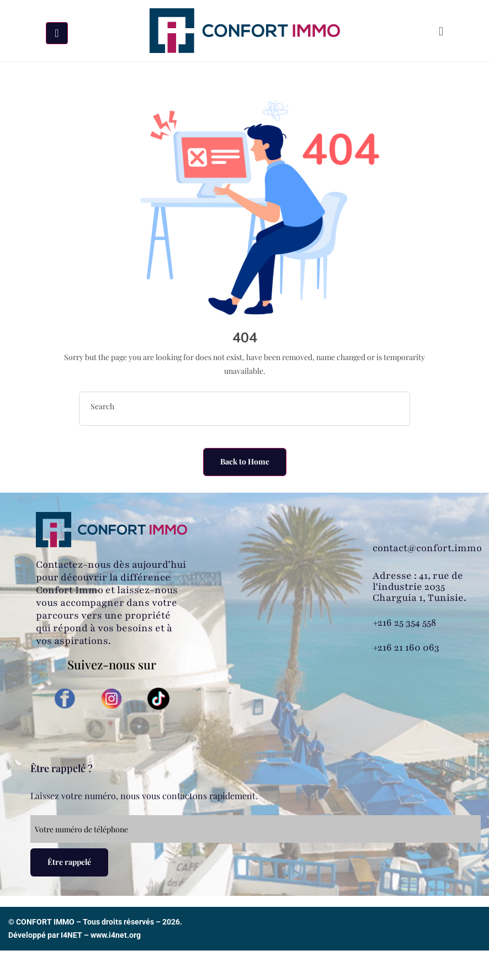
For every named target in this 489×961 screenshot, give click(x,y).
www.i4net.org (116, 935)
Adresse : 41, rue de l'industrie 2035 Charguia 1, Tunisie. (419, 586)
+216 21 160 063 (406, 647)
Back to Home (244, 461)
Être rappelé (69, 862)
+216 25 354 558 (404, 622)
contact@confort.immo (427, 548)
